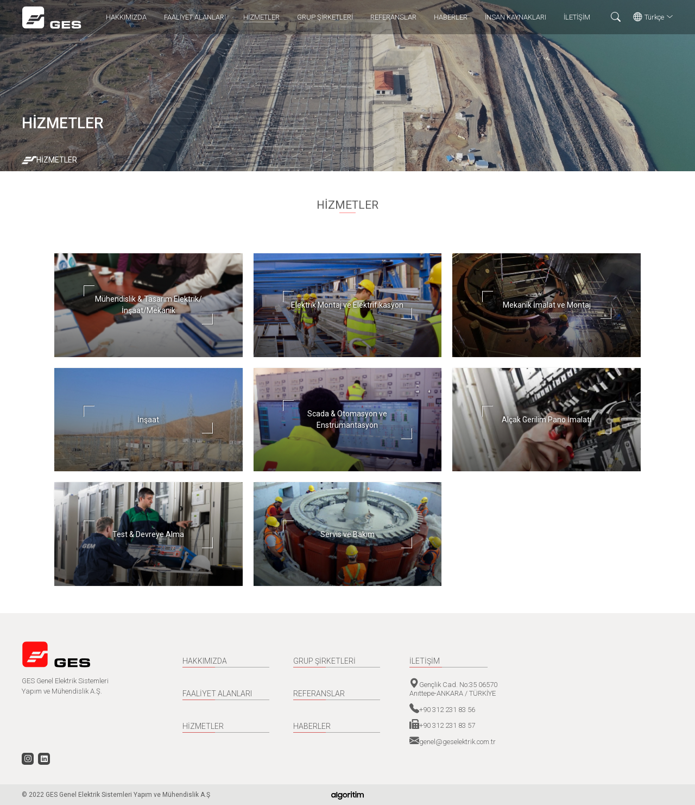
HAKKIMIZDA (126, 17)
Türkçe (653, 17)
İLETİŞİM (577, 17)
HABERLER (450, 17)
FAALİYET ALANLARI (195, 17)
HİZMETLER (261, 17)
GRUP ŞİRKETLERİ (325, 17)
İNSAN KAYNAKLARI (515, 17)
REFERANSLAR (393, 17)
